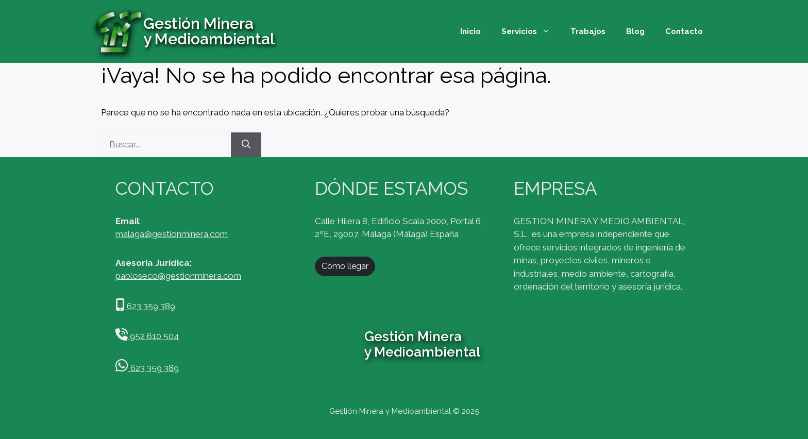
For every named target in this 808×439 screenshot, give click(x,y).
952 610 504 (147, 336)
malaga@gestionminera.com (171, 234)
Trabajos (587, 31)
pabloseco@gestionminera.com (178, 276)
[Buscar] (246, 144)
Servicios (530, 31)
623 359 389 (145, 306)
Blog (635, 31)
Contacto (684, 31)
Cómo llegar (345, 266)
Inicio (470, 31)
